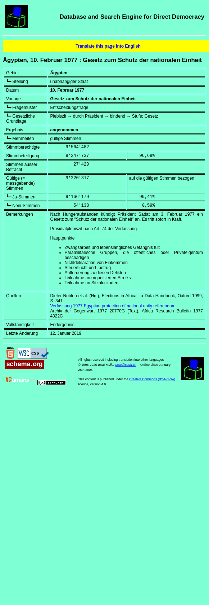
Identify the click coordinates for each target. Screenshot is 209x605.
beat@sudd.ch (125, 365)
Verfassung (61, 305)
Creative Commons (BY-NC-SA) (152, 379)
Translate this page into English (108, 46)
